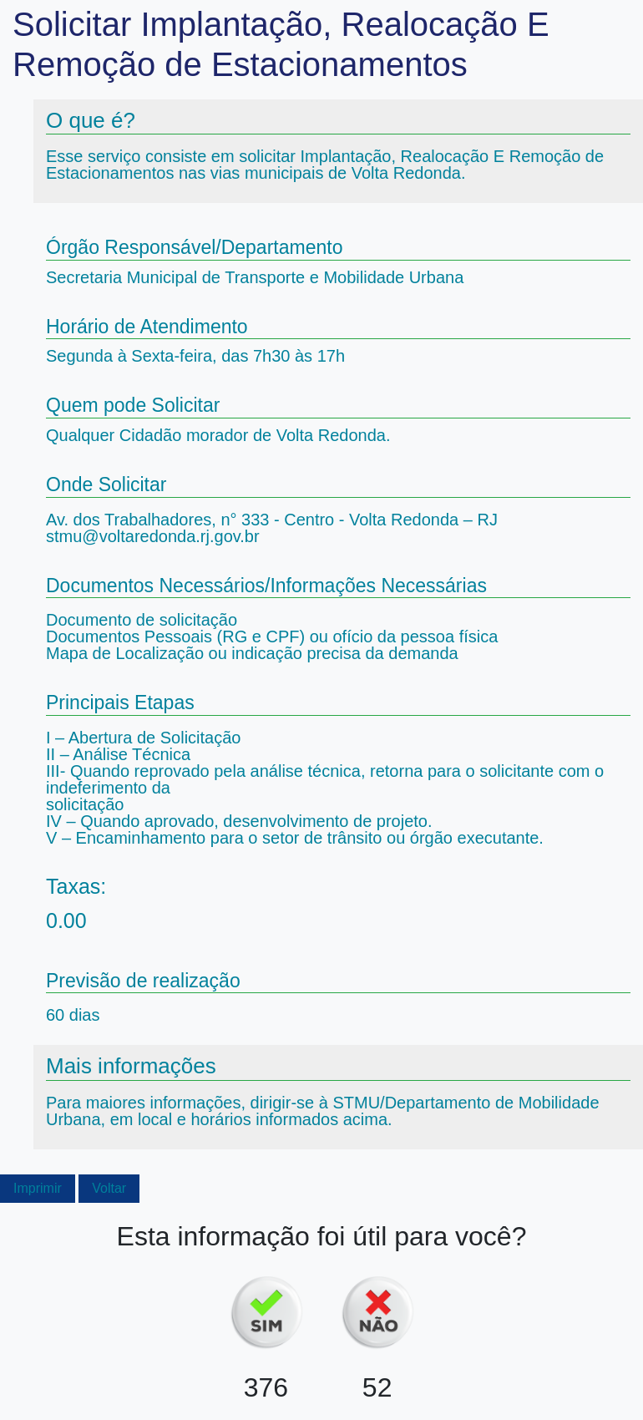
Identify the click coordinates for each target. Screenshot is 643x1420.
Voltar (109, 1188)
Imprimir (37, 1188)
